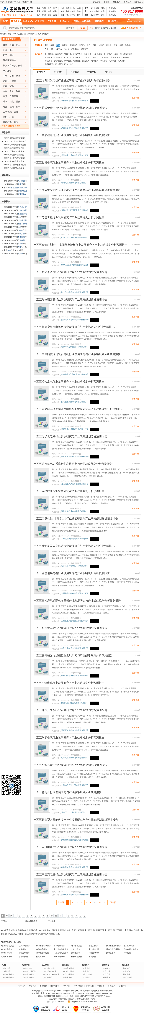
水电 (88, 45)
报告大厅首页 (18, 34)
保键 (44, 15)
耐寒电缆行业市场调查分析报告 (74, 758)
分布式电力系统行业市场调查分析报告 (74, 484)
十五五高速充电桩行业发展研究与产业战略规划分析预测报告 (70, 874)
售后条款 (126, 968)
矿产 (5, 55)
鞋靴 (18, 101)
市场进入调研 (68, 971)
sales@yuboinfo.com (103, 993)
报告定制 (137, 21)
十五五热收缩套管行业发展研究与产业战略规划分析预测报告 (70, 299)
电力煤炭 (68, 57)
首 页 (5, 21)
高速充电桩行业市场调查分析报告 (74, 895)
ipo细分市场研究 (49, 971)
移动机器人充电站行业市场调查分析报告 (74, 566)
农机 (16, 112)
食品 (103, 15)
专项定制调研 (68, 968)
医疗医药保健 (9, 60)
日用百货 (14, 96)
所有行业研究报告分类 (11, 126)
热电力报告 (93, 946)
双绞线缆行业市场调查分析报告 (74, 511)
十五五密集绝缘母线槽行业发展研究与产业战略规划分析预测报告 (73, 655)
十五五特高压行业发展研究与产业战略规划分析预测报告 (68, 792)
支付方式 (106, 974)
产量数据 (86, 968)
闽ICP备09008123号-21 (56, 1002)
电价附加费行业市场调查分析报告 (74, 867)
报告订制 (66, 986)
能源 (5, 45)
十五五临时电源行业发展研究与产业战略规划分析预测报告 (69, 162)
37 (105, 902)
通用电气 (94, 61)
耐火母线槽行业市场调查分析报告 (74, 292)
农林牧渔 (7, 122)
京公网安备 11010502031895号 (82, 1002)
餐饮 (97, 15)
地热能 (128, 45)
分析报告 (112, 11)
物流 (103, 8)
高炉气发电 (115, 57)
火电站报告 (75, 949)
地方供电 (48, 57)
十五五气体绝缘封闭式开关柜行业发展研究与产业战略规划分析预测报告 (77, 189)
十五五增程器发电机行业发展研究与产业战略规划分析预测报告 (72, 80)
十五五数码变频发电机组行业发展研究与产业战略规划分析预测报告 (74, 326)
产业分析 (51, 21)
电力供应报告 (94, 949)
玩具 (55, 11)
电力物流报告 (76, 946)
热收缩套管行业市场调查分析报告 (74, 320)
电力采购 (121, 61)
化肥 (5, 107)
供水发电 (68, 61)
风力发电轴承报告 (43, 946)
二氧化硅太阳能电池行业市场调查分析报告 (74, 539)
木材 (92, 11)
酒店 (92, 15)
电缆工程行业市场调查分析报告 (74, 237)
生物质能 (73, 45)
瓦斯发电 (68, 54)
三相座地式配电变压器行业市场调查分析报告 (74, 621)
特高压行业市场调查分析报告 (73, 812)
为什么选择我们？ (134, 28)
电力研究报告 (45, 40)
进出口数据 (87, 974)
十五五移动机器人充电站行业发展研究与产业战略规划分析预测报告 (74, 545)
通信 (38, 8)
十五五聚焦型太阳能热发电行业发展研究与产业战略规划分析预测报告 (76, 819)
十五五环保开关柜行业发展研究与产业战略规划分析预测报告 (70, 710)
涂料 (62, 11)
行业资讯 (39, 21)
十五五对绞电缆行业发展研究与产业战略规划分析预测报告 (69, 682)
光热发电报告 (59, 957)
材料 (79, 15)
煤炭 (52, 45)
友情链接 (43, 986)
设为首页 (96, 2)
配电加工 (59, 54)
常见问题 (106, 971)
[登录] (24, 2)
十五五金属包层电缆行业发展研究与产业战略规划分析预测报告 (72, 573)
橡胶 (68, 11)
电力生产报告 (129, 946)
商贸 (5, 96)
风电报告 (127, 953)
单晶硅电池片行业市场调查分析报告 (74, 155)
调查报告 (112, 8)
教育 (18, 91)
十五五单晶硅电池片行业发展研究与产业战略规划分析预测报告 (72, 135)
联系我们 (127, 2)
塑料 (68, 8)
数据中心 (64, 21)
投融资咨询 (99, 21)
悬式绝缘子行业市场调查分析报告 (74, 128)
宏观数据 (86, 977)
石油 (79, 8)
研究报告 (15, 21)
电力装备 (87, 54)
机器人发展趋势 (101, 28)
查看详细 (135, 98)
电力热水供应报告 (61, 949)
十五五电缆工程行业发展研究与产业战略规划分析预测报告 (69, 217)
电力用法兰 (108, 54)
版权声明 (126, 974)
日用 (44, 11)
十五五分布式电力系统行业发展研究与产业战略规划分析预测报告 (73, 463)
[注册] (29, 2)
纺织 (5, 101)
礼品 (49, 11)
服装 (12, 101)
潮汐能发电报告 (42, 953)
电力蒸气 (59, 64)
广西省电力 (77, 57)
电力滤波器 (49, 54)
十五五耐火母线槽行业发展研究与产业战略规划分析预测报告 (70, 272)
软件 (55, 8)
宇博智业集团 (82, 999)
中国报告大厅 (101, 996)
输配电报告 (40, 957)
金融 (5, 91)
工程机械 (7, 112)
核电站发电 (58, 61)
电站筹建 (112, 61)
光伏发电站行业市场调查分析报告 (74, 456)
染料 (79, 11)
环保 (12, 117)
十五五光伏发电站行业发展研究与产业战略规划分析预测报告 (70, 436)
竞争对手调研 (68, 974)
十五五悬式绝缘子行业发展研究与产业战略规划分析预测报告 (70, 107)
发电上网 (118, 54)
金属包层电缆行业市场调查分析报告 (74, 593)
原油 (52, 49)
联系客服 (106, 977)
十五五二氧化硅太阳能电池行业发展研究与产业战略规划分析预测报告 (76, 518)
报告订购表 (78, 986)
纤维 (73, 8)
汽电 (73, 15)
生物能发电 (49, 64)
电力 (58, 45)
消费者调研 (67, 977)
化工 (62, 8)
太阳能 (101, 45)
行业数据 (86, 971)
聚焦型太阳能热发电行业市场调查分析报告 (74, 840)
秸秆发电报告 (76, 957)
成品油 (59, 49)
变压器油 (51, 921)
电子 (68, 15)
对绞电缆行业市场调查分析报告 (74, 703)
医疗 (49, 15)
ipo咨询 (45, 965)
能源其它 (84, 49)
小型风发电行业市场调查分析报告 (74, 785)
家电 (38, 11)
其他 (16, 122)
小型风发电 (97, 54)
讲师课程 (86, 21)
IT (4, 71)
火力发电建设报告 (113, 946)
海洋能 (108, 45)
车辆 (86, 8)
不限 (46, 45)
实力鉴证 (126, 971)
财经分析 (27, 21)
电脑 (44, 8)
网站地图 (90, 986)
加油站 (66, 49)
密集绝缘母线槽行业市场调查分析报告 (74, 675)
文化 (12, 91)
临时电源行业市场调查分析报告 (74, 183)
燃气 (115, 45)
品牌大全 (100, 986)
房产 (86, 11)
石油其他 (75, 49)
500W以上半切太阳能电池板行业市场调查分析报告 (74, 265)
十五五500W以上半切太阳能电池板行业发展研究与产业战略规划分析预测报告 (80, 244)
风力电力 (87, 57)
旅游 (86, 15)
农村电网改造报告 (131, 949)
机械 (62, 15)
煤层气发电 (58, 57)
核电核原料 (127, 54)
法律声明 (122, 986)
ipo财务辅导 (48, 977)
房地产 (6, 81)
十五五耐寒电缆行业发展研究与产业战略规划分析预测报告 (69, 737)
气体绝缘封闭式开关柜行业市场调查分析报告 (74, 210)
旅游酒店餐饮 (9, 65)
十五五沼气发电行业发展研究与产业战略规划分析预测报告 (69, 381)
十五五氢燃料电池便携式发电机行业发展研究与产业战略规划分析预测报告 (78, 409)
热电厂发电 (77, 54)
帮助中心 (116, 2)
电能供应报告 (41, 949)
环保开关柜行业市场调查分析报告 (74, 730)
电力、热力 (68, 64)
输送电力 (85, 61)
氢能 (94, 45)
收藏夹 (106, 2)
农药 (12, 107)
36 (99, 902)
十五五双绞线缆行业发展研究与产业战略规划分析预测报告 (69, 491)
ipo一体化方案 (49, 968)
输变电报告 (75, 953)
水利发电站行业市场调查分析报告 (74, 648)
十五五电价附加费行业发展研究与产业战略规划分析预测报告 (70, 847)
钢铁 (12, 55)
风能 (121, 45)
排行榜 (75, 21)
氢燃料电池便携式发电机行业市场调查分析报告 (74, 429)
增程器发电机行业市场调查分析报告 (74, 101)
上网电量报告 (59, 946)
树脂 (73, 11)
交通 (97, 8)
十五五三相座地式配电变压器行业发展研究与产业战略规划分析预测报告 (77, 600)
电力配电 (76, 61)
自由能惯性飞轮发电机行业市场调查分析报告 (74, 374)
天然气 (82, 45)
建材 (97, 11)
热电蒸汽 (48, 61)
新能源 (64, 45)
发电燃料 (105, 57)
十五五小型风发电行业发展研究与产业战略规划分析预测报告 (70, 764)
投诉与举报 (127, 977)
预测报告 (112, 15)
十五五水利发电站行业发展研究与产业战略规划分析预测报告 (70, 628)
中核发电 (103, 61)
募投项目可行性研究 (51, 974)
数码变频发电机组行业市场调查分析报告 (74, 347)
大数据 (129, 21)
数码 (49, 8)
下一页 (113, 902)
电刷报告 (92, 957)
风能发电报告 (94, 953)
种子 (18, 107)
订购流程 (106, 968)
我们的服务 (54, 986)
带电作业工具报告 (113, 949)
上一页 (61, 902)
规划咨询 (112, 21)
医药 (38, 15)
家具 (103, 11)
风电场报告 (110, 953)
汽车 (92, 8)
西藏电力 (96, 57)
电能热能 (125, 57)
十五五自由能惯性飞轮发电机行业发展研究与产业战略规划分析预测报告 (77, 354)
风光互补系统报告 (61, 953)
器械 (55, 15)
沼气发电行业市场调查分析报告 (74, 402)
